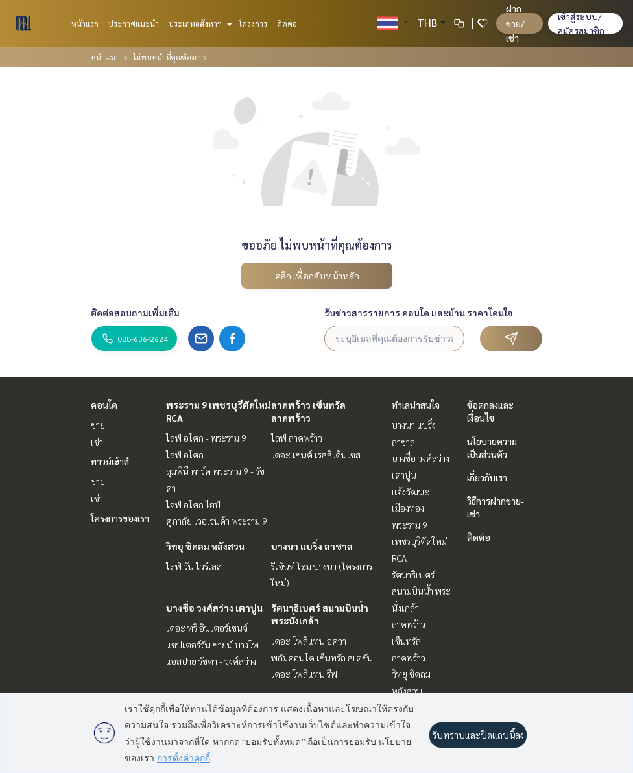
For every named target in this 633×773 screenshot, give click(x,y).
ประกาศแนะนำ (133, 23)
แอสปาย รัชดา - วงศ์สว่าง (211, 661)
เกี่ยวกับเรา (487, 477)
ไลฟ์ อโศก (185, 454)
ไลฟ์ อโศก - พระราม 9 (206, 438)
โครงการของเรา (120, 518)
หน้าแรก (85, 23)
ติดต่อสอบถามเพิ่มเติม (135, 312)
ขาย (98, 425)
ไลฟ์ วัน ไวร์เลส (194, 566)
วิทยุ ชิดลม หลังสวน (205, 546)
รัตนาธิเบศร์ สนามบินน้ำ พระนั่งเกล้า (421, 591)
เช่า (97, 441)
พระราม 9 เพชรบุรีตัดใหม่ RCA (419, 541)
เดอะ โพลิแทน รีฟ (304, 674)
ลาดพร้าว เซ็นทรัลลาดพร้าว (408, 640)
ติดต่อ (287, 23)
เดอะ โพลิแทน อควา (308, 641)
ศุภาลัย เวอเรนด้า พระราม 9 (216, 521)
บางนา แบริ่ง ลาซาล (312, 546)
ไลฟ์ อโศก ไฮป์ (193, 504)
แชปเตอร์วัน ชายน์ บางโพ (212, 644)
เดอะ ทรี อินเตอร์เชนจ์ (207, 628)
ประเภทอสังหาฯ (199, 23)
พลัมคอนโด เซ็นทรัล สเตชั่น (322, 657)
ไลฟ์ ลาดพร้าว (296, 438)
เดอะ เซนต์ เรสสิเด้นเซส (316, 454)
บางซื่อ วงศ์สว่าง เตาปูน (214, 607)
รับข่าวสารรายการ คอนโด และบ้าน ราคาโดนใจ (418, 312)
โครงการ (253, 23)
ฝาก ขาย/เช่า (515, 23)
